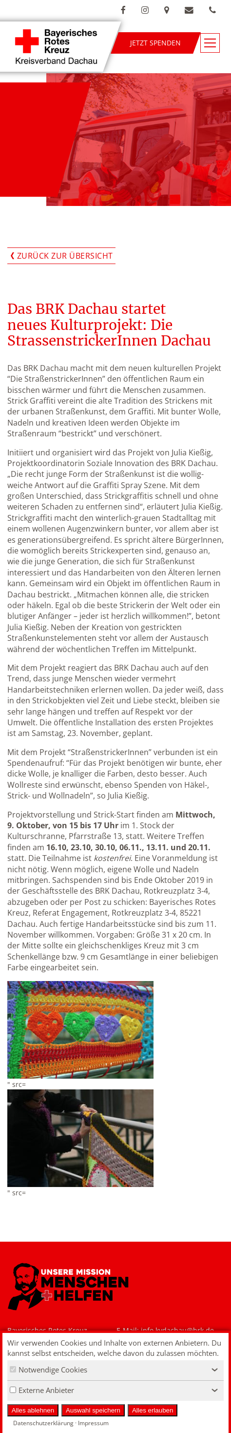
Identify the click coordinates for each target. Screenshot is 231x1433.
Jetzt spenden (155, 42)
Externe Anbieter (42, 1390)
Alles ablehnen (33, 1410)
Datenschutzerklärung (43, 1423)
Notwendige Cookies (48, 1369)
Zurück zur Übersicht (65, 255)
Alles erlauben (152, 1410)
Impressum (93, 1423)
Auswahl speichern (93, 1410)
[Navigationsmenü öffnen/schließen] (210, 43)
